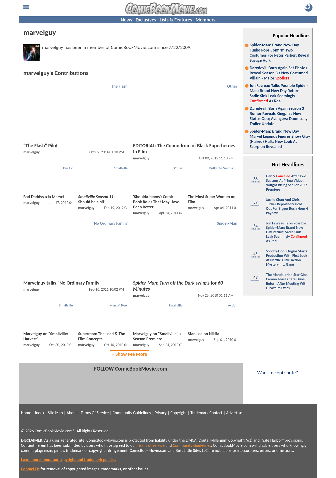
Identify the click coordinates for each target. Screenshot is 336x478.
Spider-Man (227, 223)
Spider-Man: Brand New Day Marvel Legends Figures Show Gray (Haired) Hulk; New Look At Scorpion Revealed (280, 139)
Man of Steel (118, 305)
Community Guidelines (131, 412)
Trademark (199, 412)
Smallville (121, 168)
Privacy (161, 412)
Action (232, 305)
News (126, 20)
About (71, 412)
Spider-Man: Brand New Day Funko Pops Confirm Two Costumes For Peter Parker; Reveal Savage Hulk (279, 52)
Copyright (178, 412)
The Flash (119, 86)
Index (39, 412)
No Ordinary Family (111, 223)
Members (205, 20)
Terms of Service (150, 445)
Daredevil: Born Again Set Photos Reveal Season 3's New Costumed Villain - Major (279, 73)
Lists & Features (176, 20)
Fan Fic (68, 168)
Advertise (234, 412)
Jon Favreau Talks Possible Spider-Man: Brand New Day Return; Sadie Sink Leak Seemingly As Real (279, 93)
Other (232, 86)
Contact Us (30, 468)
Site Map (55, 412)
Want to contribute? (278, 370)
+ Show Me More (129, 354)
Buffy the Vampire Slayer (223, 168)
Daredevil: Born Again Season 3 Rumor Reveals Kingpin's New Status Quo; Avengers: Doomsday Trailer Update (279, 116)
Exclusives (146, 20)
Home (26, 412)
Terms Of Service (95, 412)
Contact (215, 412)
